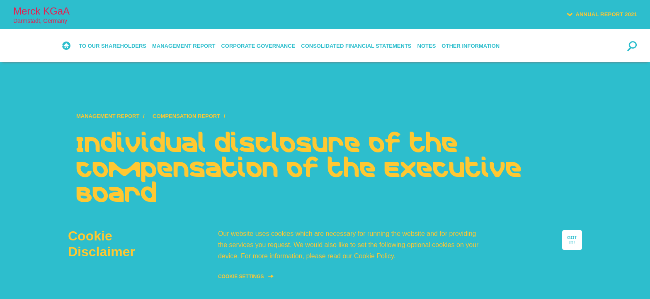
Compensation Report (186, 116)
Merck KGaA (41, 14)
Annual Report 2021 (606, 14)
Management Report (107, 116)
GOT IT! (572, 240)
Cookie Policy (374, 256)
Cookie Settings (241, 276)
